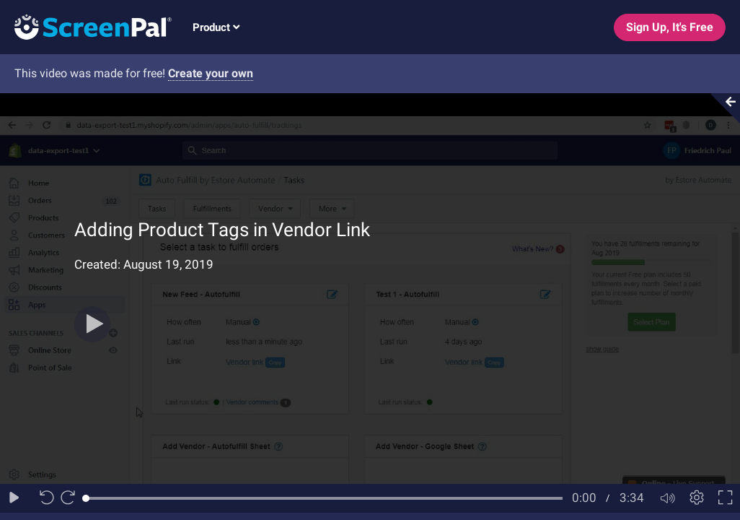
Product (216, 27)
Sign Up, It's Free (669, 27)
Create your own (210, 73)
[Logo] (86, 26)
